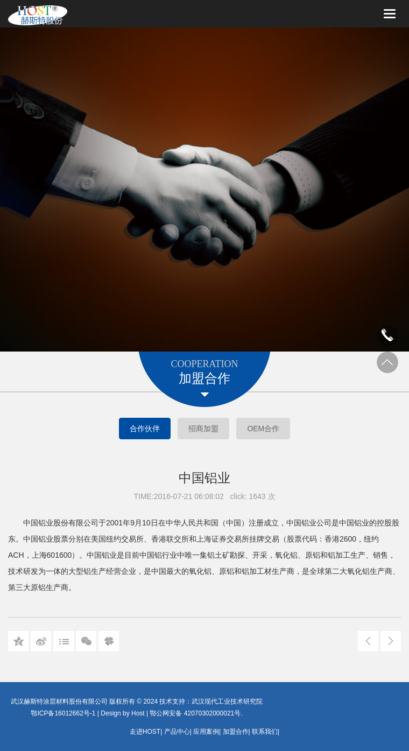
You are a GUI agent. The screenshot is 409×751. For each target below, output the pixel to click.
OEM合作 (263, 428)
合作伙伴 (145, 428)
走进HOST (145, 731)
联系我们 (265, 731)
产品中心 (177, 731)
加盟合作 (236, 731)
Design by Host (122, 713)
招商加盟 (203, 428)
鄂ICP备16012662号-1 (63, 713)
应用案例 (206, 731)
